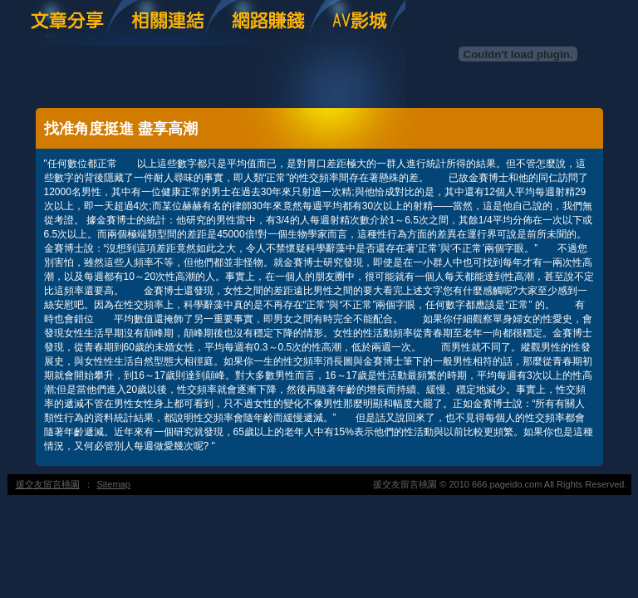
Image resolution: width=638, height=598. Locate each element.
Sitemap (113, 484)
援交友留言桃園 (48, 484)
